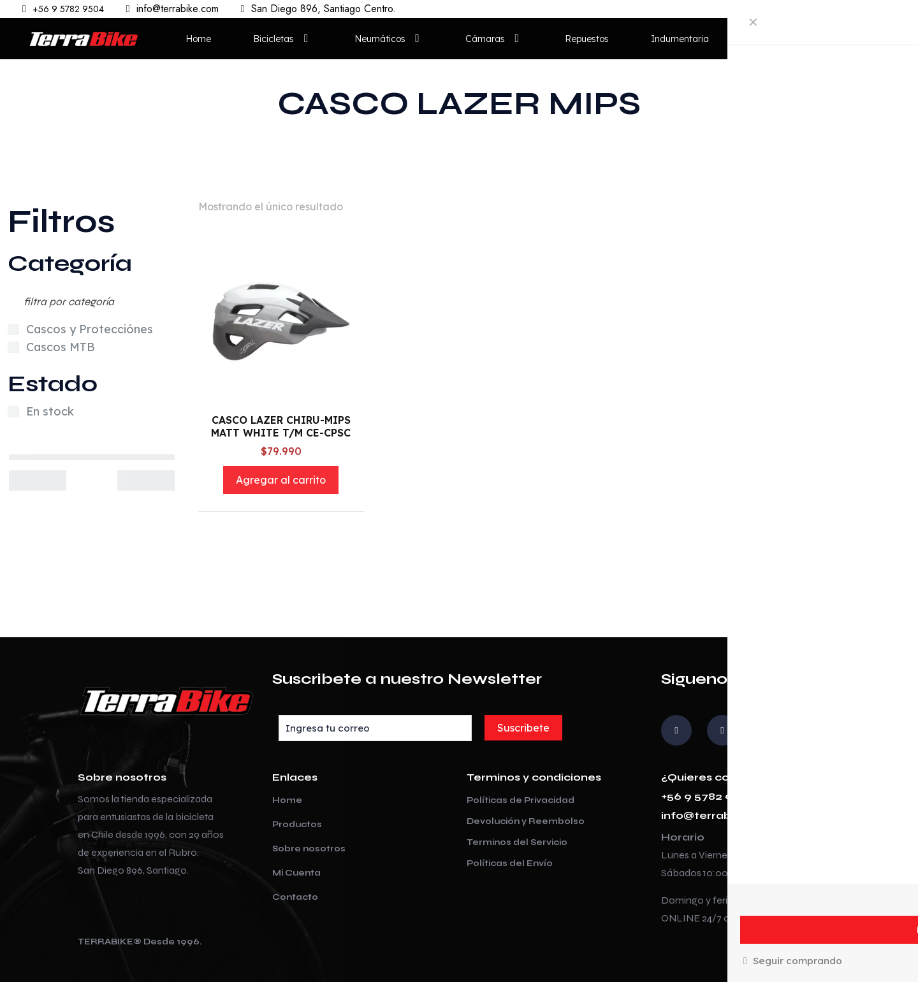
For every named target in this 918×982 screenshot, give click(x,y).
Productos (297, 825)
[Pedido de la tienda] (857, 206)
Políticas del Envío (510, 863)
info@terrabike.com (718, 815)
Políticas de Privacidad (520, 800)
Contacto (295, 897)
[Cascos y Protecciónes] (13, 329)
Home (287, 800)
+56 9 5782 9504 (708, 796)
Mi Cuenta (296, 873)
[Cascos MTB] (13, 347)
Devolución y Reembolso (526, 821)
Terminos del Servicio (517, 842)
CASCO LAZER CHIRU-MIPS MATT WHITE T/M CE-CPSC (281, 426)
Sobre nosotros (309, 849)
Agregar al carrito (281, 479)
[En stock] (13, 411)
